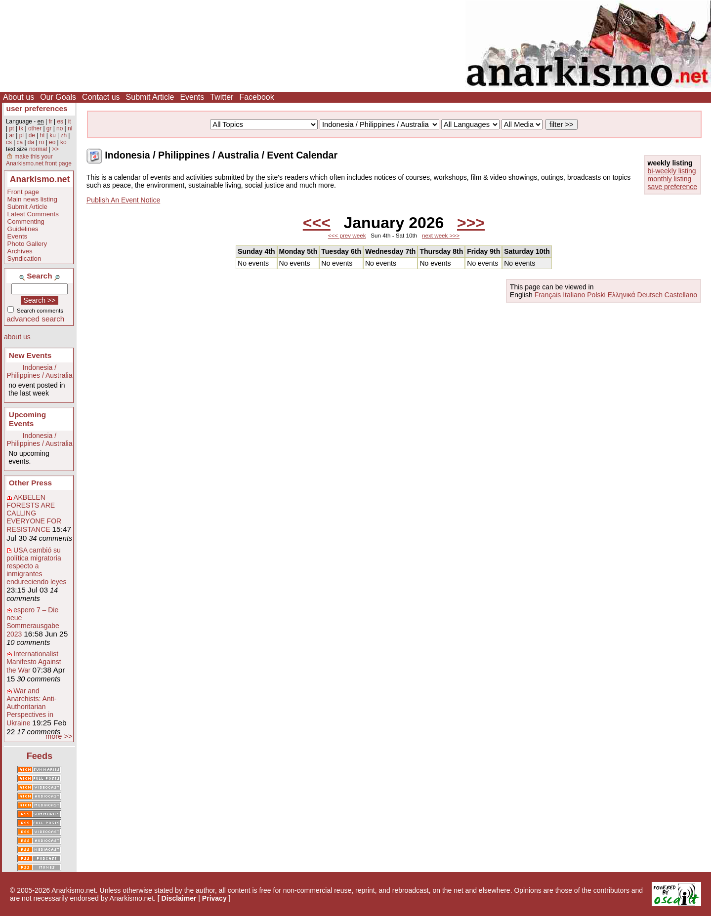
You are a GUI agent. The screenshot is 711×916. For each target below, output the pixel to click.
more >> (59, 736)
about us (17, 337)
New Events (30, 355)
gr (49, 128)
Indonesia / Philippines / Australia (39, 371)
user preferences (37, 108)
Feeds (40, 756)
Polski (596, 295)
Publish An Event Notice (123, 200)
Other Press (30, 482)
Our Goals (58, 97)
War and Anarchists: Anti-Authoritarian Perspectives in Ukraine (31, 707)
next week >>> (441, 235)
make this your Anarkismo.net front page (39, 160)
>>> (471, 223)
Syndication (24, 258)
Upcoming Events (27, 419)
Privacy (214, 898)
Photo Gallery (27, 243)
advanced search (35, 319)
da (31, 142)
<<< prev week (347, 235)
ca (20, 142)
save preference (672, 187)
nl (70, 128)
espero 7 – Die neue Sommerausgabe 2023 (32, 622)
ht (42, 135)
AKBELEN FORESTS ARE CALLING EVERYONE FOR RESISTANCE (33, 513)
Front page (23, 192)
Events (192, 97)
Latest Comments (33, 214)
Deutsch (650, 295)
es (60, 121)
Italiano (574, 295)
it (69, 121)
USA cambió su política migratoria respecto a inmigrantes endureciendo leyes (36, 566)
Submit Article (150, 97)
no (59, 128)
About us (18, 97)
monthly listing (670, 179)
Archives (20, 251)
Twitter (221, 97)
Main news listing (32, 199)
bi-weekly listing (672, 171)
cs (9, 142)
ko (63, 142)
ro (41, 142)
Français (548, 295)
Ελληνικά (621, 295)
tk (21, 128)
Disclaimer (179, 898)
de (32, 135)
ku (52, 135)
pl (21, 135)
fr (50, 121)
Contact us (101, 97)
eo (52, 142)
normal (38, 149)
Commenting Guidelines (25, 225)
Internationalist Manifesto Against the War (33, 662)
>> (55, 149)
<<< (317, 223)
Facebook (256, 97)
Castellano (681, 295)
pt (11, 128)
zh (63, 135)
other (35, 128)
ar (11, 135)
